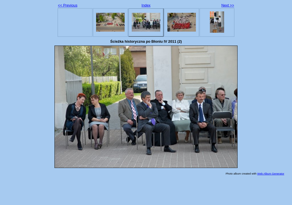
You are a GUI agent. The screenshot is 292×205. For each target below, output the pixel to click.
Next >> (227, 5)
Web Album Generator (270, 173)
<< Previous (67, 5)
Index (145, 5)
